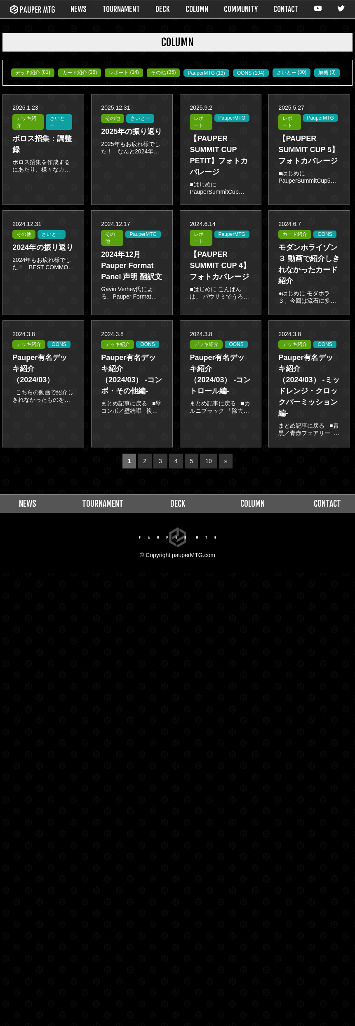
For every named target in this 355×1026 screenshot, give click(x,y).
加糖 (161, 83)
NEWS (79, 9)
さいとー (122, 83)
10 (208, 453)
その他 (171, 72)
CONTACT (286, 9)
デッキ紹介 (29, 72)
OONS (77, 84)
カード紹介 (80, 72)
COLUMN (197, 9)
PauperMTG (31, 84)
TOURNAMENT (121, 9)
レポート (128, 72)
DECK (162, 9)
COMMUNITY (241, 9)
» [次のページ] (226, 453)
